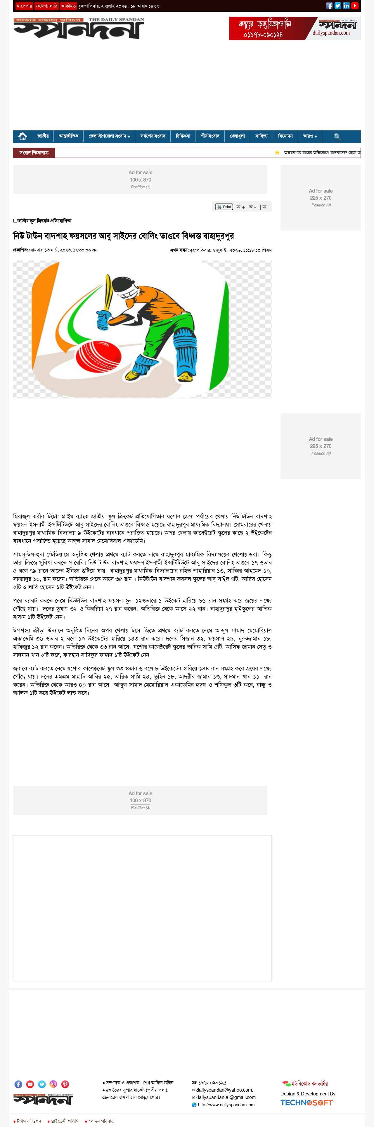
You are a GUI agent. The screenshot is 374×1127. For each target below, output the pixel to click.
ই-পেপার (24, 6)
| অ (263, 206)
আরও (308, 136)
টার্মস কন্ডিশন (27, 1121)
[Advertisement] (187, 87)
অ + (242, 206)
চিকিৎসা (183, 136)
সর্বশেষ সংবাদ (153, 136)
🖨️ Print (224, 207)
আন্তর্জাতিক (68, 136)
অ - (253, 206)
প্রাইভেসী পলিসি (63, 1121)
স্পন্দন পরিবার (99, 1121)
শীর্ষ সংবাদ (210, 136)
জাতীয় (43, 136)
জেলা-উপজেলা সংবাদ (107, 136)
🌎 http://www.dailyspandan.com (222, 1105)
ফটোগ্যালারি (46, 6)
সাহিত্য (261, 136)
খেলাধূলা (237, 136)
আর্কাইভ (68, 6)
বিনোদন (285, 136)
